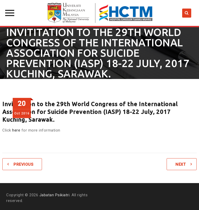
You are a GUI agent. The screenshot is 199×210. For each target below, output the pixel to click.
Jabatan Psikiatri (54, 195)
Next (180, 164)
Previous (23, 164)
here (16, 130)
